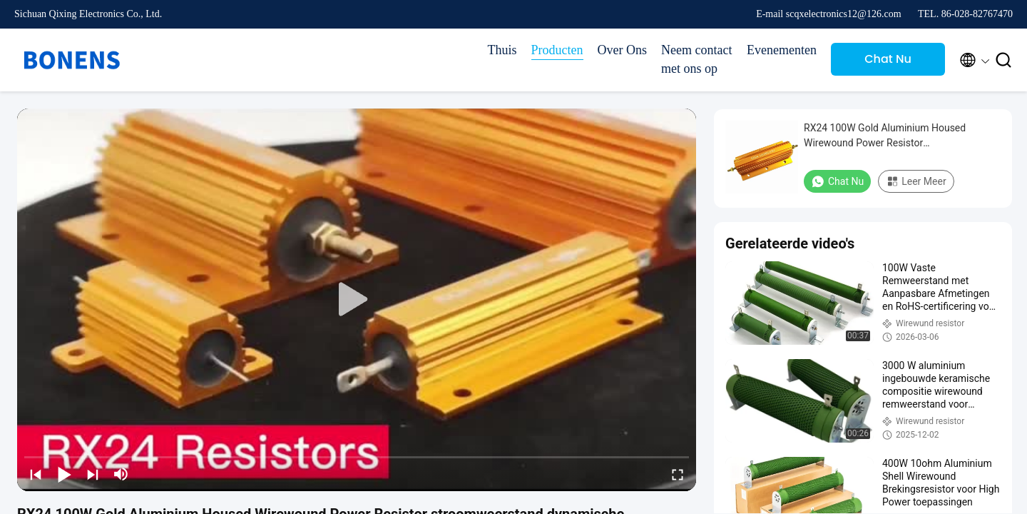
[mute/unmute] (121, 474)
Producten (557, 50)
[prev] (35, 474)
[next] (92, 474)
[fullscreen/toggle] (677, 474)
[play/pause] (64, 474)
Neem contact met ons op (696, 59)
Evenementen (782, 50)
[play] (356, 300)
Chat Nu (887, 59)
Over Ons (623, 50)
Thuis (502, 50)
